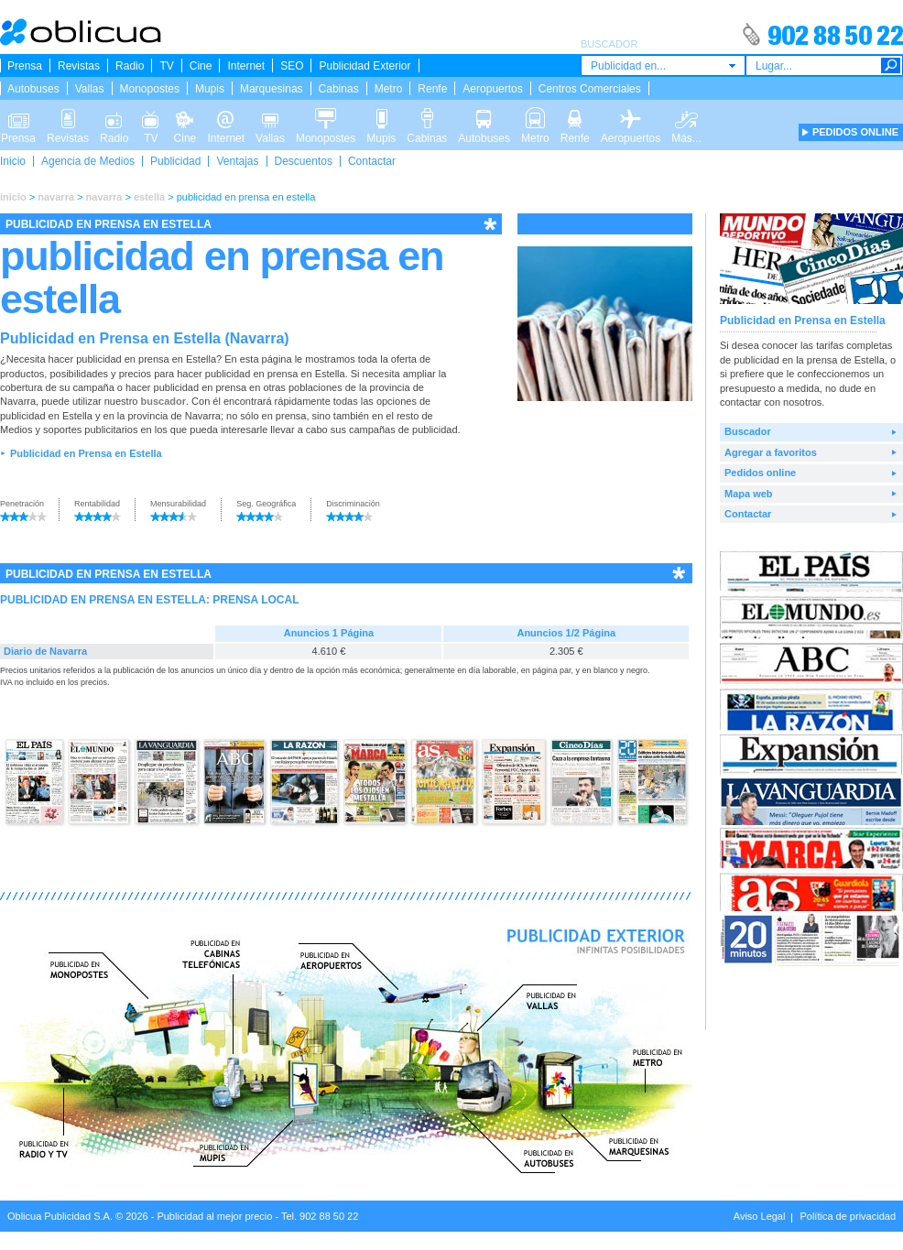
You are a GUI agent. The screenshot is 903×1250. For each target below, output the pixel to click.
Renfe (432, 88)
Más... (686, 117)
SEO (291, 66)
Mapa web (748, 493)
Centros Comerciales (590, 88)
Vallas (89, 88)
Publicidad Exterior (364, 66)
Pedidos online (760, 472)
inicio (13, 196)
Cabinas (339, 88)
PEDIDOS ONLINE (855, 131)
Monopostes (150, 88)
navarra (56, 196)
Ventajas (237, 161)
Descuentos (303, 161)
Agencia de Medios (88, 161)
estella (149, 196)
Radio (129, 66)
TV (166, 66)
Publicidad (175, 161)
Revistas (79, 66)
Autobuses (33, 88)
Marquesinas (271, 88)
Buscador (747, 431)
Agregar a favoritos (770, 452)
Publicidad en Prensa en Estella (86, 453)
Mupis (209, 88)
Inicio (13, 161)
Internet (246, 66)
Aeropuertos (492, 88)
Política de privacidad (848, 1216)
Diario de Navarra (45, 651)
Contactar (372, 161)
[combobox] (663, 65)
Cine (201, 66)
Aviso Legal (760, 1216)
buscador (163, 401)
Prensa (24, 66)
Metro (389, 88)
